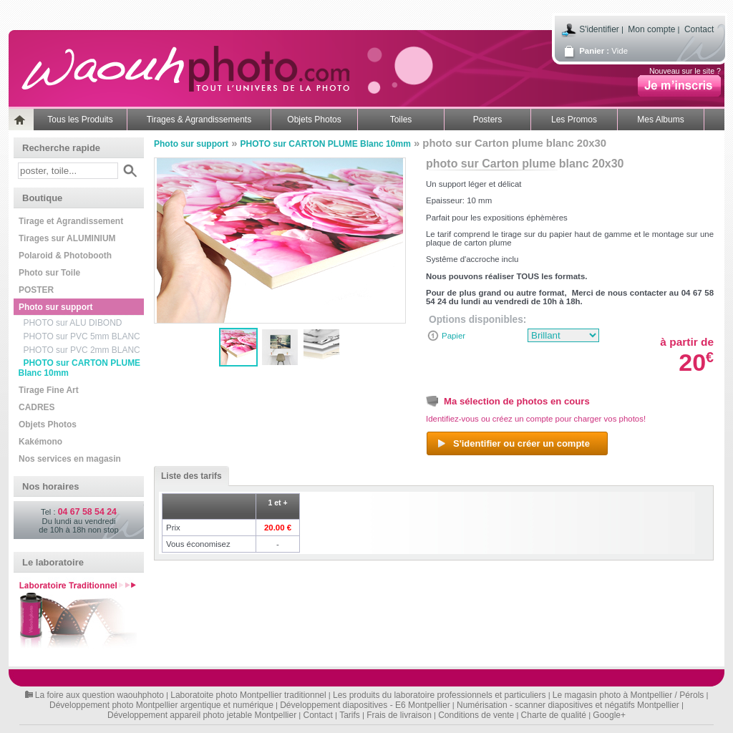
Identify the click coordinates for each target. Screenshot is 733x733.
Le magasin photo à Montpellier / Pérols (628, 695)
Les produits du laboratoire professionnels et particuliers (439, 695)
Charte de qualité (553, 715)
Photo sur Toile (49, 273)
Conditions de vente (476, 715)
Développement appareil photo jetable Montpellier (201, 715)
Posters (488, 120)
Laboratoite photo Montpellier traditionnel (248, 695)
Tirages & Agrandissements (199, 120)
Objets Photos (314, 120)
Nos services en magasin (70, 459)
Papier (453, 335)
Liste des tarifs (188, 476)
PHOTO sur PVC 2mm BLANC (82, 350)
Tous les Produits (79, 120)
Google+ (609, 715)
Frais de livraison (399, 715)
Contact (699, 29)
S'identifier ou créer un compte (513, 444)
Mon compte (651, 29)
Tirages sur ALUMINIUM (67, 238)
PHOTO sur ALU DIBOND (73, 323)
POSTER (36, 290)
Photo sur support (56, 307)
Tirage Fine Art (49, 390)
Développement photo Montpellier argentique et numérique (161, 705)
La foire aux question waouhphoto (99, 695)
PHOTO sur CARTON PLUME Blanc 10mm (80, 368)
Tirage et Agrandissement (71, 221)
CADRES (36, 407)
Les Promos (574, 120)
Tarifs (349, 715)
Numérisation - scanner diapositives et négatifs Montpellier (568, 705)
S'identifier (599, 29)
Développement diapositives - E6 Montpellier (365, 705)
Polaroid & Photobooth (65, 256)
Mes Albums (660, 120)
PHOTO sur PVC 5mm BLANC (82, 336)
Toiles (401, 120)
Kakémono (40, 442)
